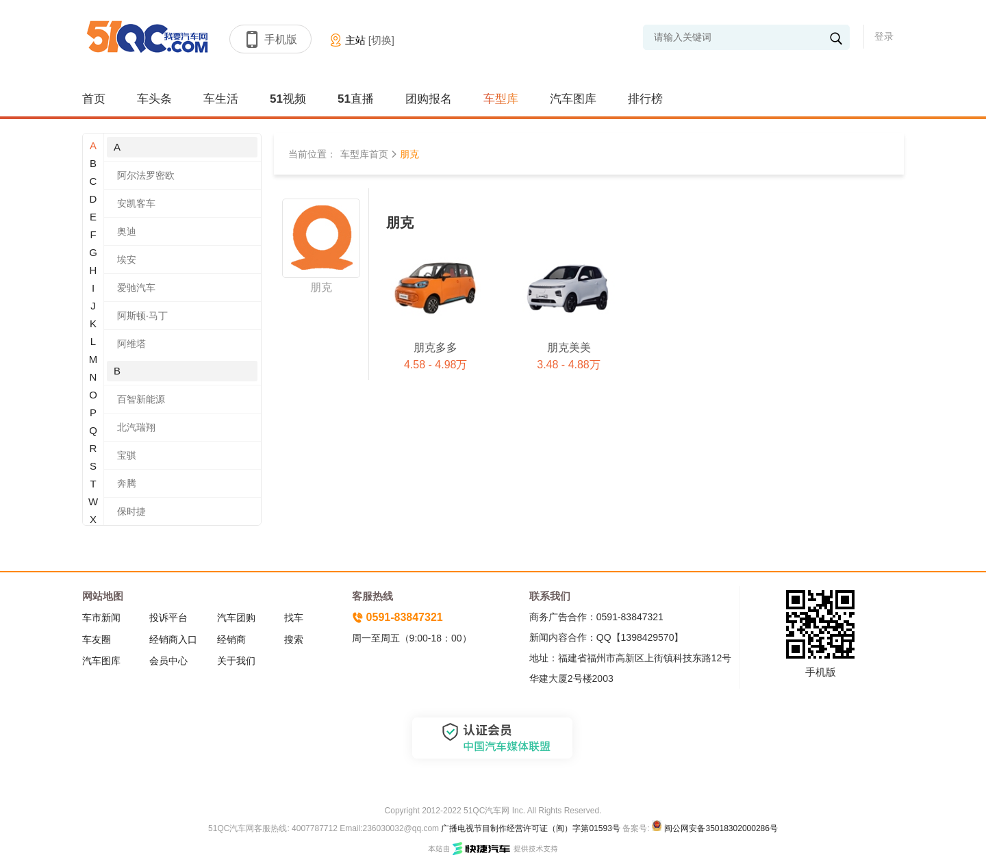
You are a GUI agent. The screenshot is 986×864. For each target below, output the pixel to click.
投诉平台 (168, 617)
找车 (293, 617)
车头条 (154, 98)
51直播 (356, 98)
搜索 (293, 639)
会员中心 (168, 660)
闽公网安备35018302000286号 (720, 828)
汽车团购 (236, 617)
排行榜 (645, 98)
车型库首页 (364, 154)
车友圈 (96, 639)
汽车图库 (573, 98)
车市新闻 (101, 617)
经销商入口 (173, 639)
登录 (884, 36)
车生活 (220, 98)
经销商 (231, 639)
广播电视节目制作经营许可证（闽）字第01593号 (530, 828)
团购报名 (428, 98)
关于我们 (236, 660)
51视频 (288, 98)
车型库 (500, 98)
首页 (93, 98)
